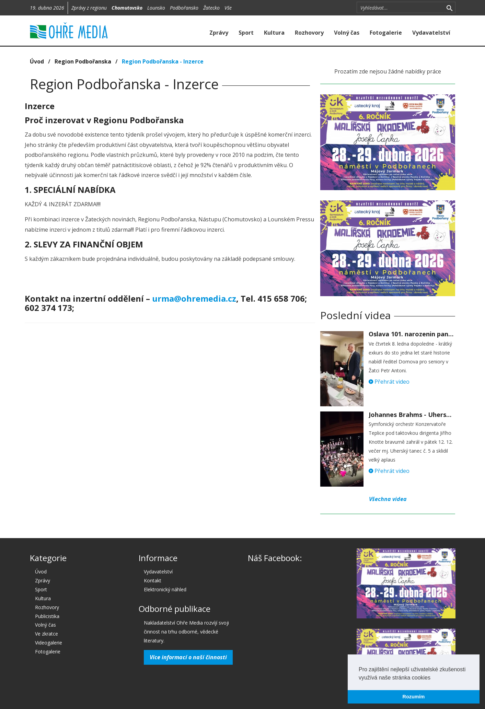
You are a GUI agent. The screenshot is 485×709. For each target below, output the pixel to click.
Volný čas (346, 32)
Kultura (274, 32)
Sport (246, 32)
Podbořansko (184, 7)
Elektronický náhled (165, 589)
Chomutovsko (127, 7)
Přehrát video (389, 381)
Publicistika (47, 616)
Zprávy (218, 32)
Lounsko (156, 7)
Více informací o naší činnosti (188, 657)
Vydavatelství (431, 32)
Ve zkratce (46, 633)
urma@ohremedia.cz (194, 298)
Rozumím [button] (414, 696)
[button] (433, 678)
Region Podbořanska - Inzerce (163, 61)
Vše (228, 7)
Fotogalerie (386, 32)
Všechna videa (388, 499)
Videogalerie (48, 642)
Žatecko (211, 7)
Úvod (37, 61)
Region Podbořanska (83, 61)
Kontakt (152, 580)
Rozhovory (309, 32)
